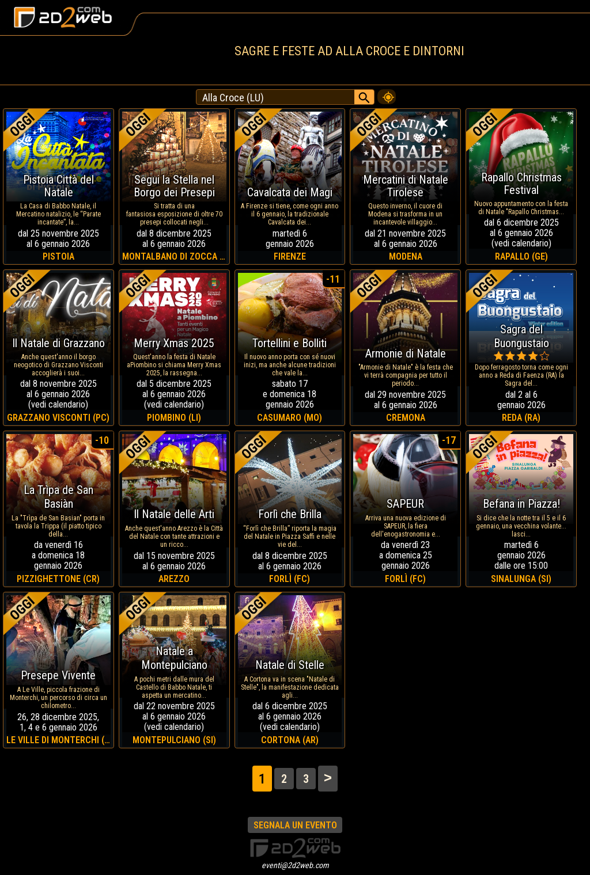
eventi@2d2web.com (295, 865)
